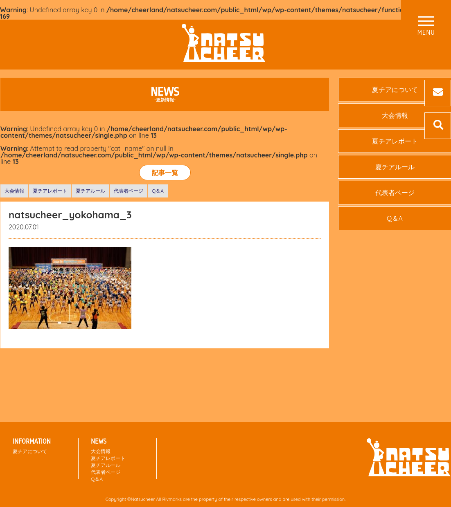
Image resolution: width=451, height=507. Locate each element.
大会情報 (14, 191)
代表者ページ (128, 191)
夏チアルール (90, 191)
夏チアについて (30, 451)
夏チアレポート (50, 191)
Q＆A (158, 191)
